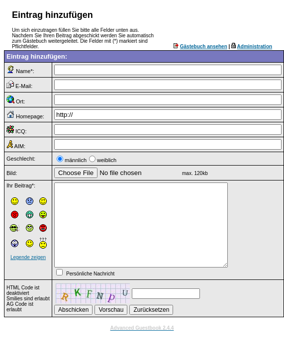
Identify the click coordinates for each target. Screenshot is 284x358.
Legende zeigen (28, 257)
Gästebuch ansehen (203, 46)
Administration (255, 46)
